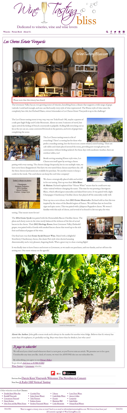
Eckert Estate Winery (37, 396)
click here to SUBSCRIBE (33, 362)
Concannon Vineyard (11, 398)
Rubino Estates (35, 401)
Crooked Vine (35, 393)
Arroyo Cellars (74, 396)
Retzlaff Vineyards (10, 396)
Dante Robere (9, 401)
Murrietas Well (57, 401)
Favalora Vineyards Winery (39, 403)
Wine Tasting (17, 365)
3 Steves (55, 393)
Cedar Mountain (58, 403)
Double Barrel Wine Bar (12, 393)
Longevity (72, 398)
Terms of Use (119, 409)
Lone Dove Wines (75, 393)
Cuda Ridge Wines (58, 396)
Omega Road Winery (76, 403)
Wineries (6, 32)
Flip (58, 373)
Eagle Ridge (73, 401)
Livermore (29, 365)
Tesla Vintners (35, 398)
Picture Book (17, 32)
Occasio (55, 398)
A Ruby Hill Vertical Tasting (35, 382)
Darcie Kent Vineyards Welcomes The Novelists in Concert (54, 378)
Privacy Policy (46, 359)
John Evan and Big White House (15, 403)
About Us (27, 32)
